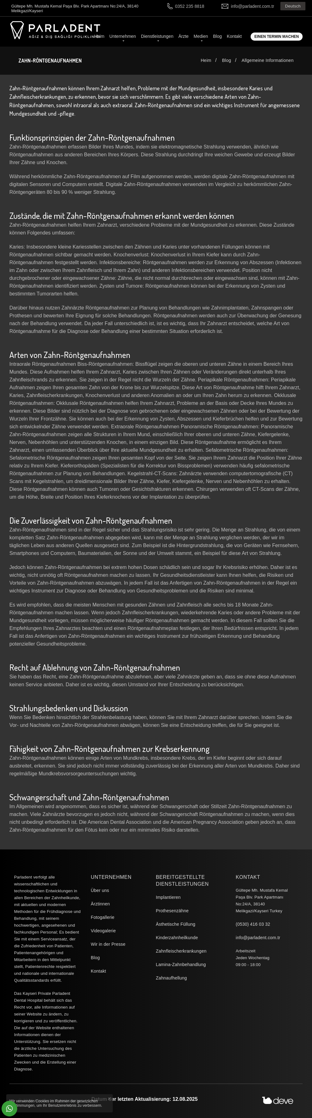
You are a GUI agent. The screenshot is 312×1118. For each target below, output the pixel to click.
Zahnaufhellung (171, 977)
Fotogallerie (103, 917)
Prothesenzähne (172, 910)
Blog (217, 36)
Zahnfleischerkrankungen (181, 951)
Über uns (100, 890)
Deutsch (293, 6)
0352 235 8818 (189, 6)
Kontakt (234, 36)
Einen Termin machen (276, 36)
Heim (99, 36)
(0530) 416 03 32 (253, 924)
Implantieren (168, 897)
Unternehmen (122, 36)
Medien (201, 36)
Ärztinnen (100, 903)
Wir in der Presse (108, 944)
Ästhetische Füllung (175, 924)
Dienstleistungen (157, 36)
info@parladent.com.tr (252, 6)
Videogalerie (103, 930)
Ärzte (183, 36)
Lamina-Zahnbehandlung (181, 964)
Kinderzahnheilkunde (177, 937)
